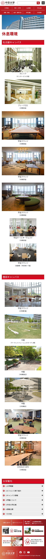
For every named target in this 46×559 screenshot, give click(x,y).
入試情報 (28, 8)
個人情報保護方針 (27, 522)
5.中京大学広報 (11, 505)
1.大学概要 (9, 486)
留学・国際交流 (17, 12)
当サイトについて (17, 522)
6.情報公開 (9, 509)
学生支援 (39, 8)
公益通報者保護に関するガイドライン (37, 522)
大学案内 (6, 8)
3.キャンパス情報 (12, 495)
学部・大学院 (17, 8)
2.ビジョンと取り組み (13, 491)
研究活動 (28, 12)
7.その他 (9, 514)
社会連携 (39, 12)
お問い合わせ (6, 522)
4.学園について (11, 500)
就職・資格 (6, 12)
